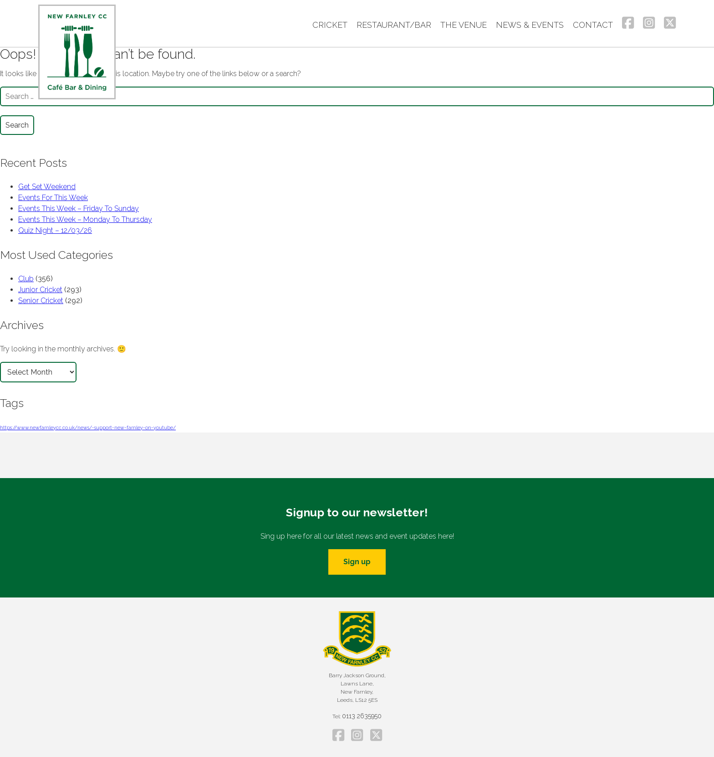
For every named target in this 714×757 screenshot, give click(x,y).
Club (26, 278)
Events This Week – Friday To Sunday (78, 208)
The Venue (463, 25)
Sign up (357, 561)
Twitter (670, 23)
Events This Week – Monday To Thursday (85, 219)
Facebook (628, 23)
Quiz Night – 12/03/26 (55, 230)
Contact (593, 25)
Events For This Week (53, 197)
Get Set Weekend (47, 186)
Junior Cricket (40, 289)
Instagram (649, 23)
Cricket (329, 25)
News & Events (530, 25)
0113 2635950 (362, 716)
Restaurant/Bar (394, 25)
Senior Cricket (40, 300)
